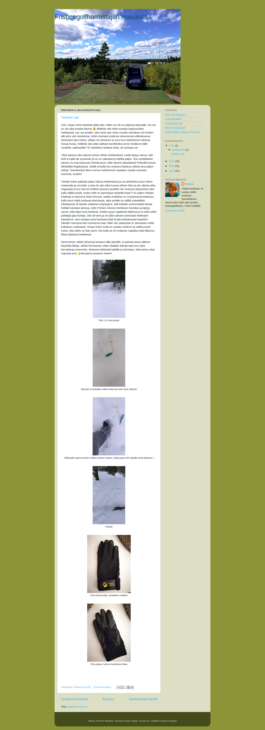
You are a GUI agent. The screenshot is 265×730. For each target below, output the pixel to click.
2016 (172, 166)
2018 (172, 145)
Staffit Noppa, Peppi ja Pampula (182, 132)
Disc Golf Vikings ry (175, 114)
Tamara (189, 184)
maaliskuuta (179, 149)
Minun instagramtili (175, 127)
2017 (172, 161)
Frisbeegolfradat (174, 123)
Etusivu (108, 699)
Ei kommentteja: (103, 687)
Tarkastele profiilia (175, 210)
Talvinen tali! (70, 117)
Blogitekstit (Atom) (77, 706)
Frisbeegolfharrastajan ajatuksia (101, 17)
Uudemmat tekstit (74, 699)
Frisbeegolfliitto (173, 119)
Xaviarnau (144, 720)
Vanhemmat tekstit (143, 699)
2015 (172, 170)
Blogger (172, 720)
